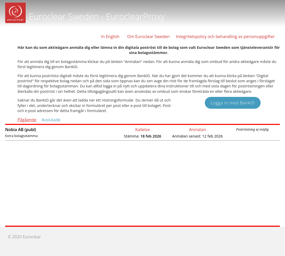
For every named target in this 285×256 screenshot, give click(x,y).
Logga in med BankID (233, 103)
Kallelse (142, 129)
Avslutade (51, 120)
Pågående (26, 120)
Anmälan (197, 129)
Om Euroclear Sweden (148, 36)
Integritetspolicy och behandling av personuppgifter (225, 36)
